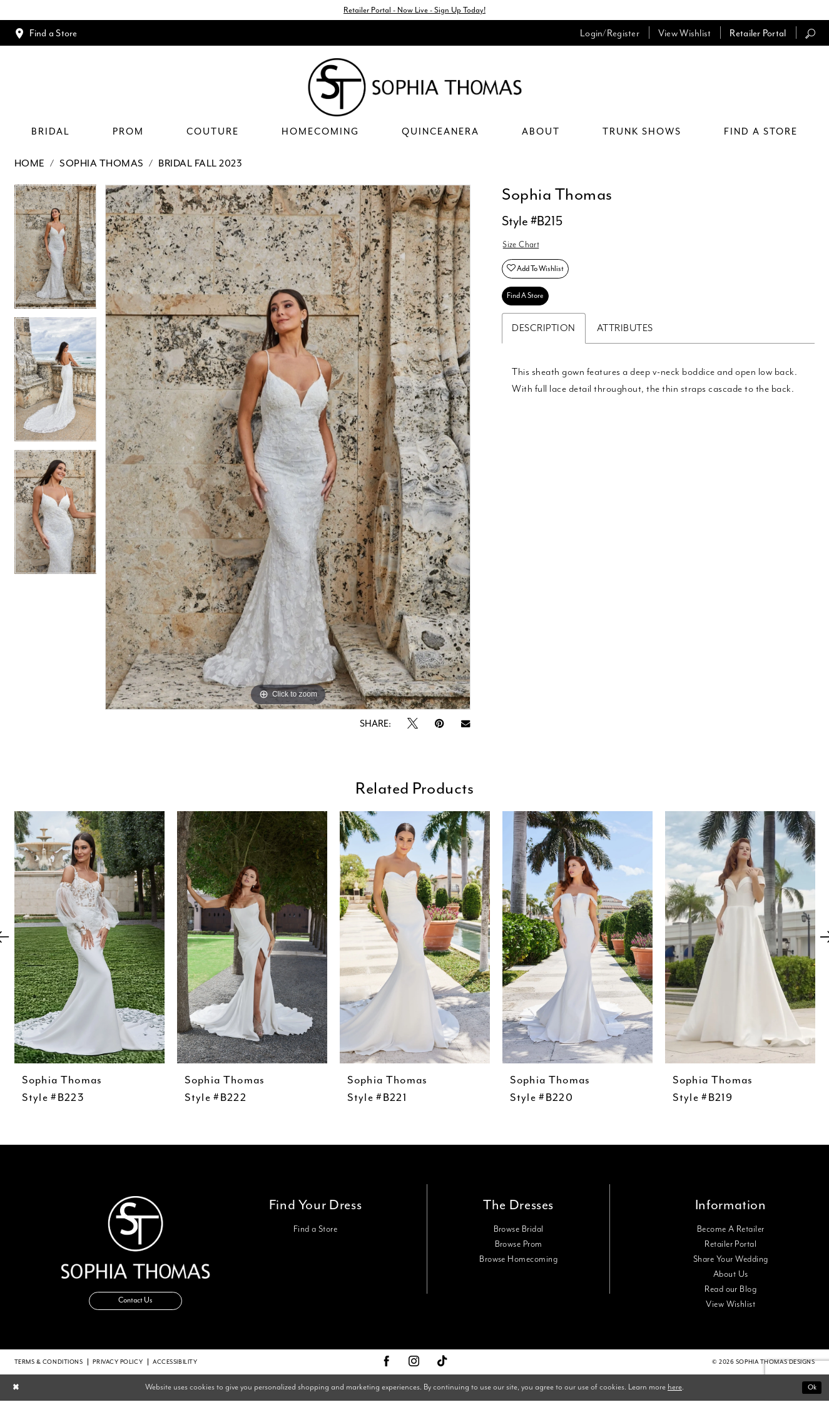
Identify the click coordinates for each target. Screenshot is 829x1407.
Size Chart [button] (524, 249)
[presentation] (89, 939)
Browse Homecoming (518, 1261)
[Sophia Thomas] (414, 89)
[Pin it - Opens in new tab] (439, 725)
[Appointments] (46, 34)
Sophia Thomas (101, 165)
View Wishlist (730, 1306)
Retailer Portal (730, 1246)
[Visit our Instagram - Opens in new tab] (414, 1367)
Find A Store (529, 308)
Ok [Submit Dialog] (810, 1393)
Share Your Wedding (730, 1261)
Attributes (625, 342)
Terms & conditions (48, 1367)
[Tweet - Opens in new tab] (413, 726)
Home (29, 165)
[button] (610, 34)
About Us (730, 1276)
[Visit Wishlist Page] (685, 34)
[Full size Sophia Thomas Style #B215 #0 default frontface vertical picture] (288, 449)
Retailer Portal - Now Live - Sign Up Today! (415, 11)
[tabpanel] (55, 253)
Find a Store (315, 1231)
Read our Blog (730, 1291)
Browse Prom (518, 1246)
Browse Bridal (519, 1231)
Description (544, 342)
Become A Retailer (731, 1231)
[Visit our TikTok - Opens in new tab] (442, 1368)
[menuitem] (46, 34)
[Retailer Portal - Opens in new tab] (757, 34)
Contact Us (135, 1306)
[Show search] (810, 35)
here (675, 1393)
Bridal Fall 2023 (200, 165)
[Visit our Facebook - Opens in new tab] (386, 1367)
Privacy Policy (118, 1367)
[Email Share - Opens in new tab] (465, 726)
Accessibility (175, 1367)
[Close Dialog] (18, 1393)
